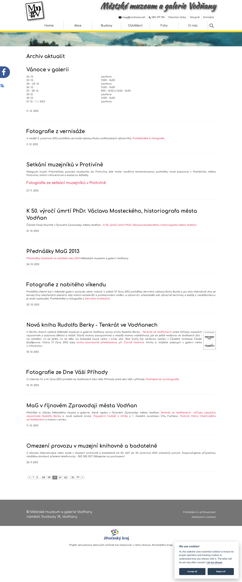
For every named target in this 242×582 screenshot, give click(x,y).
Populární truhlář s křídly (110, 419)
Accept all (192, 571)
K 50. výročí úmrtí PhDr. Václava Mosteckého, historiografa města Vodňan (149, 228)
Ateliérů (104, 302)
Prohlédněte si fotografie (148, 142)
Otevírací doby (177, 17)
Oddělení (135, 25)
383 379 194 (157, 17)
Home (49, 25)
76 (72, 481)
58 (43, 481)
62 (65, 481)
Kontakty (208, 17)
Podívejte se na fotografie (162, 382)
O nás (192, 25)
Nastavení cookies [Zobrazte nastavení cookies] (204, 517)
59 (49, 481)
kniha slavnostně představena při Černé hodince (110, 346)
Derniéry (90, 302)
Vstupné (195, 17)
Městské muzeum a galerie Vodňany (158, 6)
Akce (77, 25)
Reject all (220, 571)
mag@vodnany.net (132, 17)
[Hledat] (211, 26)
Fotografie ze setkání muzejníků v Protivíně (66, 186)
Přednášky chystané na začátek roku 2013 (53, 261)
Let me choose (214, 562)
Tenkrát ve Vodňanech (157, 335)
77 (78, 481)
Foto (164, 25)
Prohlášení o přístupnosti (199, 512)
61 (60, 481)
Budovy (106, 25)
